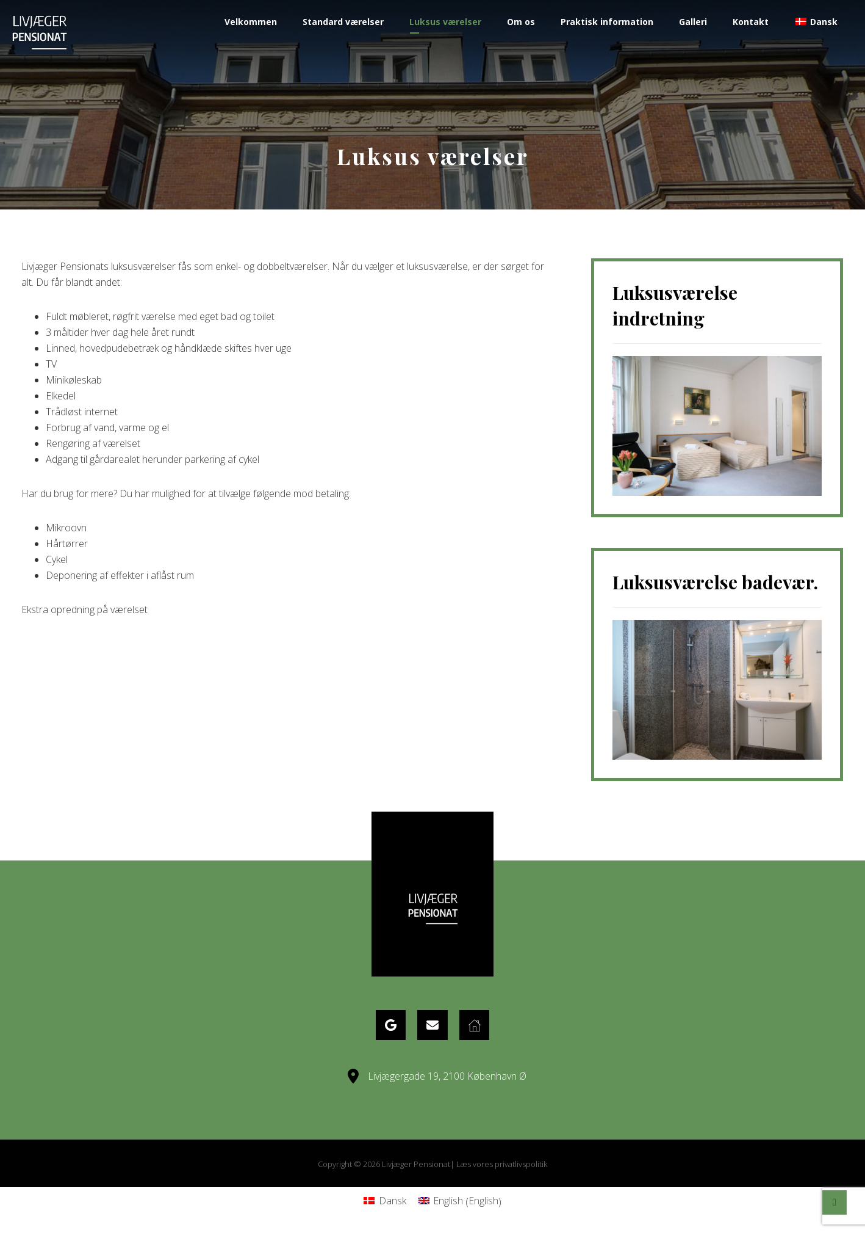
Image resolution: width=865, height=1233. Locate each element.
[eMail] (432, 1025)
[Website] (475, 1025)
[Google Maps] (390, 1025)
